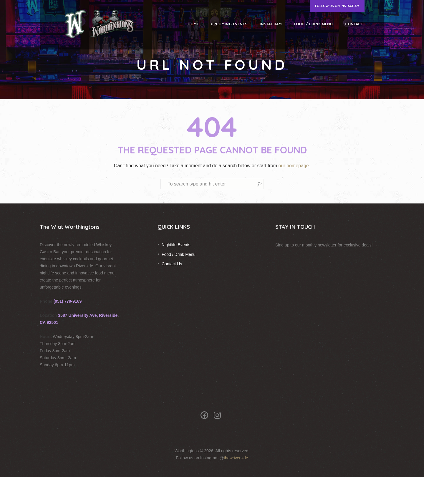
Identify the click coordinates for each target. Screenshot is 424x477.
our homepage (293, 165)
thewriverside (236, 458)
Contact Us (172, 263)
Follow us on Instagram (337, 6)
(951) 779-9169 (68, 301)
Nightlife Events (176, 244)
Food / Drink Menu (179, 254)
